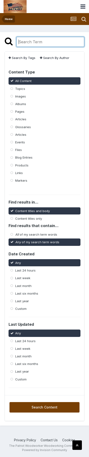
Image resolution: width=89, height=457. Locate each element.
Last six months (26, 293)
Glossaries (23, 127)
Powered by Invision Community (44, 450)
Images (20, 96)
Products (21, 165)
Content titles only (28, 218)
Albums (20, 104)
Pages (19, 111)
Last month (23, 285)
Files (18, 150)
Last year (22, 301)
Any (18, 263)
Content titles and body (32, 211)
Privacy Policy (25, 440)
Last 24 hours (25, 270)
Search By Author (54, 58)
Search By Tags (22, 58)
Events (20, 142)
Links (19, 173)
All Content (23, 81)
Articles (20, 119)
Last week (22, 278)
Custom (21, 309)
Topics (20, 88)
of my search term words (36, 234)
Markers (21, 180)
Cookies (68, 440)
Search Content (44, 407)
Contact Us (49, 440)
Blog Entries (24, 157)
